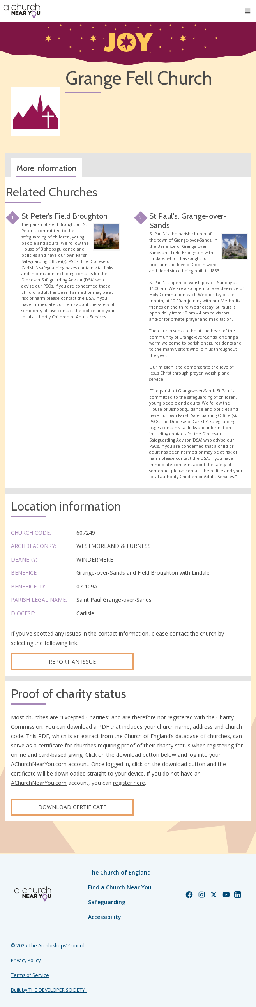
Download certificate (72, 807)
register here (129, 782)
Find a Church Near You (120, 887)
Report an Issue (72, 661)
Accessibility (104, 916)
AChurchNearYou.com (39, 764)
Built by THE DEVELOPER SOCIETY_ (49, 990)
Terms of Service (30, 975)
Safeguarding (106, 902)
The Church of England (119, 872)
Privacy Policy (26, 960)
